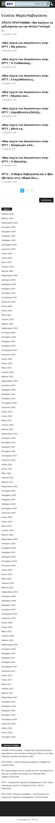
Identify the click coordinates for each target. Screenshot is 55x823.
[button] (50, 4)
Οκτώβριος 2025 (8, 240)
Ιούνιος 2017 (6, 680)
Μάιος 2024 (6, 315)
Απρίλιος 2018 (7, 636)
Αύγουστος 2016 (8, 724)
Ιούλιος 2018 (6, 623)
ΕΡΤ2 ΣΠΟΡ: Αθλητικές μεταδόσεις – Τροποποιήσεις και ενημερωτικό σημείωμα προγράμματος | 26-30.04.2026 (25, 795)
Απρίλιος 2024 (7, 319)
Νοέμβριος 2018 (8, 605)
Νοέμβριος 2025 (8, 236)
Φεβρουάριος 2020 (9, 539)
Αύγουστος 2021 (8, 460)
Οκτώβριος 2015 (8, 737)
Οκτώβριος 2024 (8, 293)
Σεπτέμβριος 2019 (9, 561)
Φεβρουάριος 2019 (9, 592)
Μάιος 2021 (6, 473)
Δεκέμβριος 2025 (8, 231)
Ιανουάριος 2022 (8, 438)
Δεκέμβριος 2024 (8, 284)
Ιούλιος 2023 (6, 359)
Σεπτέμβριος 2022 (9, 403)
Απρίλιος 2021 (7, 478)
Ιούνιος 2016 (6, 732)
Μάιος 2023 (6, 368)
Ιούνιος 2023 (6, 363)
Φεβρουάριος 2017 (9, 697)
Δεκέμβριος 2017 (8, 653)
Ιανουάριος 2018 (8, 649)
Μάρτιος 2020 (7, 535)
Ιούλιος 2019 (6, 570)
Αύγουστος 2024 (8, 302)
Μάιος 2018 (6, 631)
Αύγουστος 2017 (8, 671)
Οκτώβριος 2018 (8, 609)
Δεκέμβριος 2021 (8, 442)
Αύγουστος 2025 (8, 249)
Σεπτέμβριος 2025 (9, 245)
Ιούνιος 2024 (6, 311)
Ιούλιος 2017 (6, 675)
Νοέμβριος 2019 (8, 552)
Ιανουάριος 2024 (8, 333)
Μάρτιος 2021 (7, 482)
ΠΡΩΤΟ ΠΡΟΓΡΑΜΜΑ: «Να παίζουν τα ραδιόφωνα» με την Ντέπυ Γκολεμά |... (27, 26)
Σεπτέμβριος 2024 (9, 297)
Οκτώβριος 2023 (8, 346)
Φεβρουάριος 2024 (9, 328)
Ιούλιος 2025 (6, 253)
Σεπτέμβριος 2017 (9, 667)
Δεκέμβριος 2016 (8, 706)
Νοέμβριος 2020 (8, 500)
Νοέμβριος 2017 (8, 658)
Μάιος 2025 (6, 262)
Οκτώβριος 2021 (8, 451)
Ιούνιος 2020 (6, 521)
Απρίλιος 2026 (7, 214)
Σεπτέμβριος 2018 (9, 614)
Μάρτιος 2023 (7, 376)
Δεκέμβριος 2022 (8, 390)
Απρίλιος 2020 (7, 530)
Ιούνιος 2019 (6, 574)
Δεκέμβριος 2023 (8, 337)
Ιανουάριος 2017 (8, 702)
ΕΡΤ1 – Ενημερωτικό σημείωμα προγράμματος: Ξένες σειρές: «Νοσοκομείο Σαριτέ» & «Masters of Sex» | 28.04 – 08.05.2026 (27, 785)
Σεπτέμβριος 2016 (9, 719)
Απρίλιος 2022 (7, 425)
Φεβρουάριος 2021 (9, 486)
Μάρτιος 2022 (7, 429)
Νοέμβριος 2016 (8, 710)
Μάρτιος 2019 (7, 587)
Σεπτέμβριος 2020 (9, 508)
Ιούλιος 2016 (6, 728)
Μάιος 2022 (6, 420)
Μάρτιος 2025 (7, 271)
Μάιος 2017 (6, 684)
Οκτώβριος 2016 (8, 715)
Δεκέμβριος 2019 (8, 548)
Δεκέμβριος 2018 (8, 601)
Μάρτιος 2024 (7, 324)
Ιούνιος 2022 (6, 416)
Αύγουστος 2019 (8, 565)
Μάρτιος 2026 (7, 218)
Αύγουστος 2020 (8, 513)
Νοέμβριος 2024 (8, 289)
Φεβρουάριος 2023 (9, 381)
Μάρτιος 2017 (7, 693)
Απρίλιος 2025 (7, 267)
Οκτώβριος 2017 (8, 662)
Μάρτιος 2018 (7, 640)
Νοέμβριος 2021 (8, 447)
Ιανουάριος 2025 (8, 280)
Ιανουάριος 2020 (8, 543)
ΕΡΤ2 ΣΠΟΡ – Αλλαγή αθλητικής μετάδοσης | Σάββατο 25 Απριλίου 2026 (25, 763)
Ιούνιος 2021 (6, 469)
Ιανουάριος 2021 (8, 491)
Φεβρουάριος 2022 (9, 434)
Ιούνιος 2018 (6, 627)
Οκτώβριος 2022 (8, 398)
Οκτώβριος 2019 (8, 557)
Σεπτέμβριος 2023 (9, 350)
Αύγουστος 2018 (8, 618)
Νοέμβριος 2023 (8, 341)
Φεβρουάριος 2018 (9, 645)
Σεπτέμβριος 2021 (9, 456)
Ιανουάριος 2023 (8, 385)
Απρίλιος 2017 (7, 688)
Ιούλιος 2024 (6, 306)
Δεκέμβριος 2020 (8, 495)
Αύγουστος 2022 (8, 407)
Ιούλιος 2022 (6, 412)
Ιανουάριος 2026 (8, 227)
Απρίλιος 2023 (7, 372)
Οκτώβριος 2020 (8, 504)
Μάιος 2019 (6, 579)
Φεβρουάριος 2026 (9, 223)
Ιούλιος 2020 (6, 517)
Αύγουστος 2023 (8, 354)
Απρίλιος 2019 (7, 583)
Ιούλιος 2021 (6, 464)
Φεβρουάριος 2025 (9, 275)
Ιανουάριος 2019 (8, 596)
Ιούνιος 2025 (6, 258)
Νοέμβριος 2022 (8, 394)
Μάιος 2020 (6, 526)
